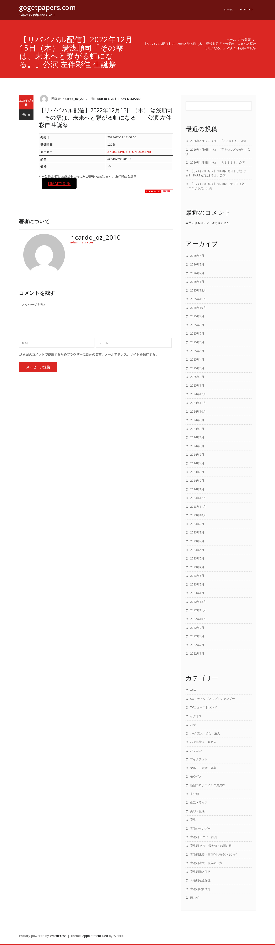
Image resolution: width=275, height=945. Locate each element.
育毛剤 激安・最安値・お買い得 (211, 846)
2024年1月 (197, 489)
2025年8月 (197, 325)
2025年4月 (197, 359)
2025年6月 (197, 342)
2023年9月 (197, 524)
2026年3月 (197, 264)
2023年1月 (197, 593)
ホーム (228, 9)
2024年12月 (198, 394)
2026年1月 (197, 282)
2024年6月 (197, 446)
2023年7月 (197, 541)
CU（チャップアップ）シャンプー (212, 699)
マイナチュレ (199, 759)
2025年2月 (197, 377)
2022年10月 (198, 619)
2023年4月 (197, 567)
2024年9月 (197, 420)
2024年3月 (197, 472)
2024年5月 (197, 454)
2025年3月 (197, 368)
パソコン (196, 751)
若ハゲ (194, 897)
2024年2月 (197, 480)
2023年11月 (198, 506)
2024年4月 (197, 463)
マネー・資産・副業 (203, 768)
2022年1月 (197, 653)
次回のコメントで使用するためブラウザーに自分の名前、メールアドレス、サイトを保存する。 (90, 354)
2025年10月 (198, 308)
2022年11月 (198, 610)
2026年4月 (197, 256)
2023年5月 (197, 558)
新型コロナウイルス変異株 (207, 785)
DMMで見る (59, 183)
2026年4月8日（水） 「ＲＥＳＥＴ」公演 (217, 162)
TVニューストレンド (203, 707)
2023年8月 (197, 532)
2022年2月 (197, 645)
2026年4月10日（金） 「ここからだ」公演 (218, 141)
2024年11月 (198, 403)
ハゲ (193, 725)
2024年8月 (197, 429)
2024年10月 (198, 411)
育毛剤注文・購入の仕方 (206, 863)
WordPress (58, 936)
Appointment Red (95, 936)
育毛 (193, 820)
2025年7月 (197, 333)
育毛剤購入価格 (200, 872)
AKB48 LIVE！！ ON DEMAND (118, 99)
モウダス (196, 776)
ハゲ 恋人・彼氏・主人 (205, 733)
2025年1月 (197, 385)
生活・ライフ (199, 802)
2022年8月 (197, 636)
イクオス (196, 716)
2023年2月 (197, 584)
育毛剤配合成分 (200, 889)
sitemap (246, 9)
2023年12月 (198, 498)
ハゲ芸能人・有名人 (203, 742)
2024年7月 (197, 437)
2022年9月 (197, 628)
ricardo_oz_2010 (75, 99)
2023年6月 (197, 550)
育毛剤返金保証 (200, 880)
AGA (193, 690)
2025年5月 (197, 351)
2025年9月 (197, 316)
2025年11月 (198, 299)
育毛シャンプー (200, 828)
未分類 (246, 39)
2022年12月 (198, 602)
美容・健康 (197, 811)
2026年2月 (197, 273)
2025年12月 (198, 290)
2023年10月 (198, 515)
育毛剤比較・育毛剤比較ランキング (213, 854)
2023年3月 (197, 576)
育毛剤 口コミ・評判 (203, 837)
